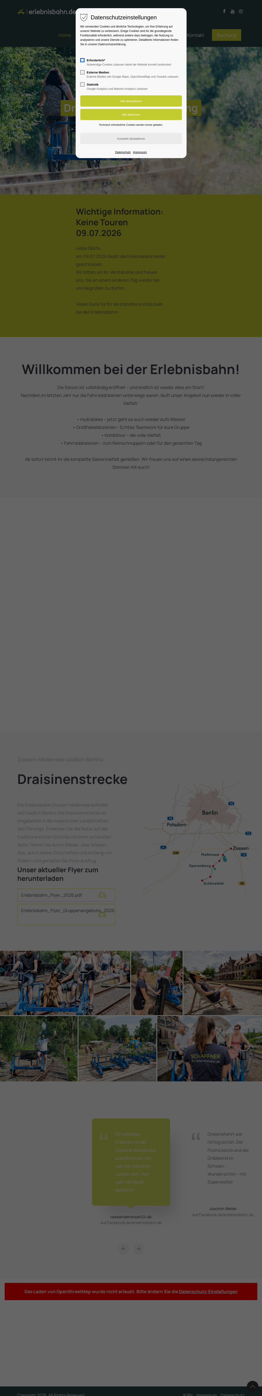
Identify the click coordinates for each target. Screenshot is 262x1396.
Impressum (140, 152)
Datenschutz (123, 152)
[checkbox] (82, 60)
